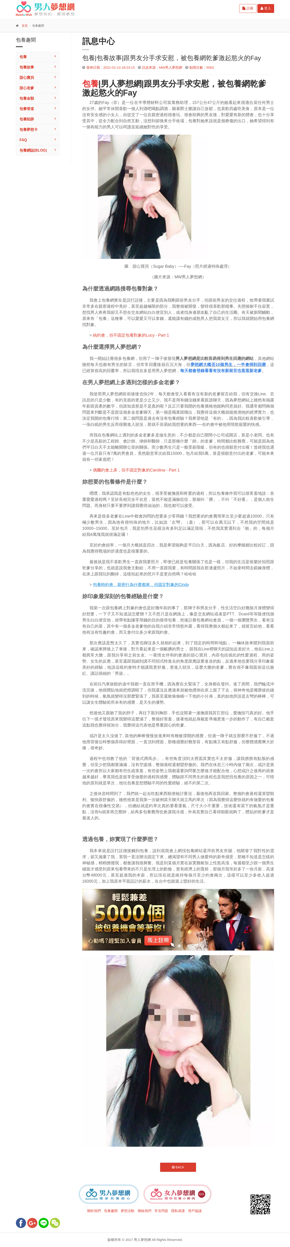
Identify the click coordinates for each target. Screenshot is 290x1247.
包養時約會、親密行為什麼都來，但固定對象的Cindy (141, 584)
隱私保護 (178, 1211)
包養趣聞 (111, 1211)
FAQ (23, 140)
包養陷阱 (26, 119)
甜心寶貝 (26, 78)
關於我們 (94, 1211)
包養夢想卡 (28, 129)
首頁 (25, 25)
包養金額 (26, 98)
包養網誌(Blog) (33, 150)
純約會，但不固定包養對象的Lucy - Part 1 (131, 335)
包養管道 (26, 109)
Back (178, 1167)
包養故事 (26, 67)
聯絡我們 (144, 1211)
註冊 (247, 8)
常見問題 (161, 1211)
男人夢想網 (121, 83)
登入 (266, 8)
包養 (23, 57)
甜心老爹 (26, 88)
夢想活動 (127, 1211)
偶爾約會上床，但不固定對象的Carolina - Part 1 (136, 470)
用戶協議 (195, 1211)
